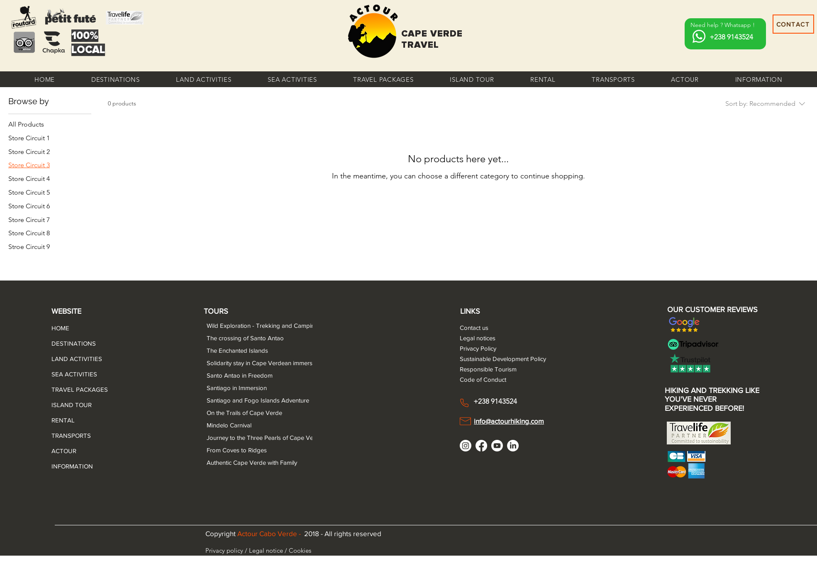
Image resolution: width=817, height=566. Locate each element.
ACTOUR (63, 450)
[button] (115, 79)
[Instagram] (465, 445)
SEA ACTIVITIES (71, 374)
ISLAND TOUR (71, 404)
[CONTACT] (793, 24)
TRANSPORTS (71, 435)
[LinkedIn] (513, 445)
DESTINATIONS (71, 343)
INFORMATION (71, 466)
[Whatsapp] (699, 36)
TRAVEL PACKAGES (71, 389)
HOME (60, 328)
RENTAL (63, 420)
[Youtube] (497, 445)
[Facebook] (481, 445)
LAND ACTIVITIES (71, 358)
